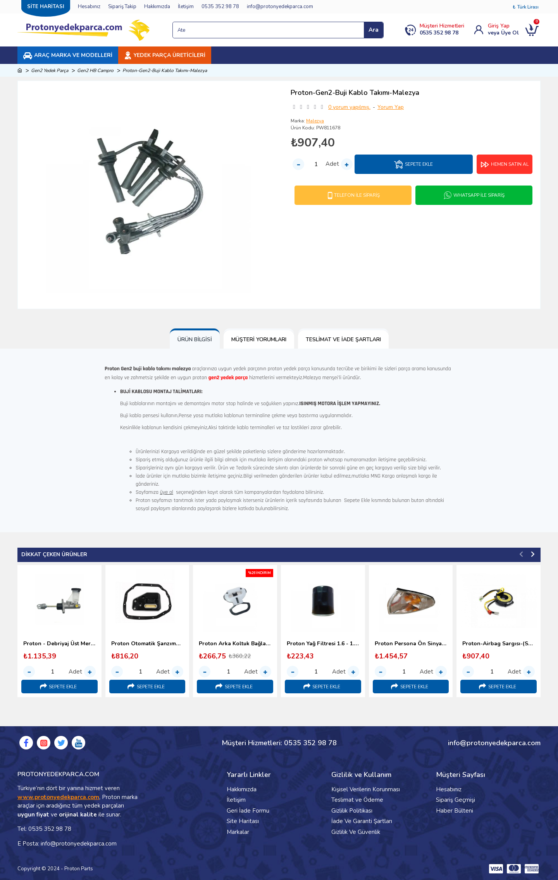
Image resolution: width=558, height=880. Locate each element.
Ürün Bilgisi (194, 339)
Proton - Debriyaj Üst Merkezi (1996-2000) (59, 643)
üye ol (166, 492)
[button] (521, 554)
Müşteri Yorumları (258, 339)
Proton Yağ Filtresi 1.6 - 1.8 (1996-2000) (323, 643)
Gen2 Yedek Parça (49, 70)
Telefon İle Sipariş (357, 195)
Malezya (315, 121)
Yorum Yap (390, 107)
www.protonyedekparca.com (58, 797)
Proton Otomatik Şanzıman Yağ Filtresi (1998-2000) (147, 643)
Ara (374, 30)
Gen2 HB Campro (95, 70)
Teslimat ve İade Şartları (343, 339)
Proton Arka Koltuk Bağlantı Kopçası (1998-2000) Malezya (235, 643)
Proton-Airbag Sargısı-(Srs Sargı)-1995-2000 (498, 643)
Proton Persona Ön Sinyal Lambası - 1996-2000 (411, 643)
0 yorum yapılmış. (349, 107)
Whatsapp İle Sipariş (479, 195)
